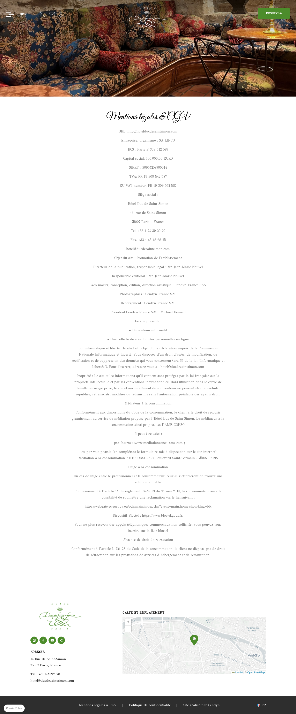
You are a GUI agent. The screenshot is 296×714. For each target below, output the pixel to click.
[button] (194, 640)
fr (263, 705)
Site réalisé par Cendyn (201, 705)
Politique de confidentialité (150, 705)
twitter (61, 640)
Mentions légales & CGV (98, 705)
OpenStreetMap (256, 672)
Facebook (43, 640)
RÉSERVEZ (274, 13)
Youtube (52, 640)
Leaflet (237, 672)
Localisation (61, 14)
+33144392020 (42, 14)
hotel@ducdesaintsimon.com (52, 14)
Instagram (34, 640)
